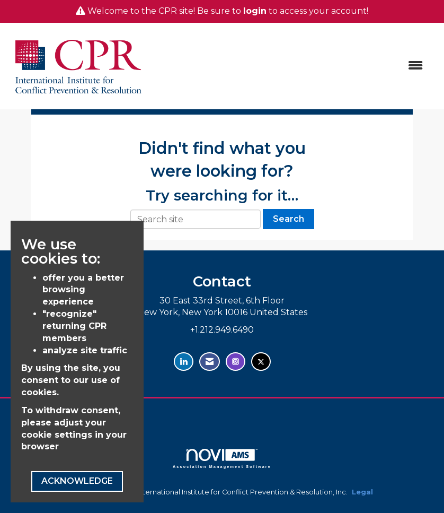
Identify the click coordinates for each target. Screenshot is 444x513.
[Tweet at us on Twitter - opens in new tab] (261, 361)
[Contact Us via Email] (209, 361)
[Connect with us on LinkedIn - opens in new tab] (183, 361)
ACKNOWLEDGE (77, 481)
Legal (362, 492)
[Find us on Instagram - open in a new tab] (235, 361)
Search (288, 219)
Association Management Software (222, 458)
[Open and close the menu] (291, 66)
